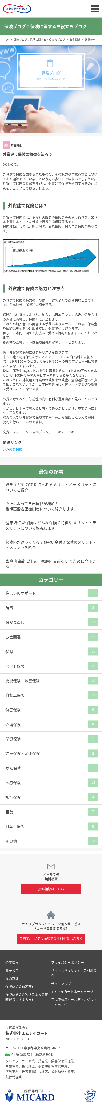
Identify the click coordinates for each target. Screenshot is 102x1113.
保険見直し (14, 622)
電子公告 (11, 970)
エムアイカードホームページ (72, 991)
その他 (11, 841)
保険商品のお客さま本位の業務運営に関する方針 (26, 997)
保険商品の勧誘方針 (20, 986)
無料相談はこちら (51, 889)
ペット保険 (14, 666)
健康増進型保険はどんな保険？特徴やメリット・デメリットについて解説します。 (51, 525)
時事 (9, 607)
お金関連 (75, 39)
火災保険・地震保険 (22, 680)
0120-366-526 (22, 1054)
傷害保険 (13, 709)
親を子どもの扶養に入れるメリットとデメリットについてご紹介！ (51, 487)
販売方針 (11, 978)
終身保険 (15, 449)
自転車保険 (14, 826)
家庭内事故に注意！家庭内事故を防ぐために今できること (51, 564)
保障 (9, 651)
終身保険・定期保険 (22, 753)
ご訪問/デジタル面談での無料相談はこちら (51, 938)
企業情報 (11, 962)
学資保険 (13, 739)
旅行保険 (13, 797)
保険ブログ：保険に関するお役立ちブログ (39, 39)
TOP (6, 39)
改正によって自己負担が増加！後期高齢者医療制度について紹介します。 (41, 506)
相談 (9, 811)
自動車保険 (14, 695)
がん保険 (13, 768)
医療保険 (13, 782)
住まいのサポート (20, 593)
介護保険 (13, 724)
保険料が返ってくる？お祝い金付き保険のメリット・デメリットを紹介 (51, 544)
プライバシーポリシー (67, 962)
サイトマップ (61, 983)
